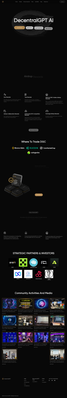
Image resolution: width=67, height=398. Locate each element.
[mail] (62, 2)
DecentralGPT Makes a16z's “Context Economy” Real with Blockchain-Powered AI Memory (9, 311)
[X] (49, 380)
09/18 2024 (20, 347)
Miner (32, 1)
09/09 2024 (4, 364)
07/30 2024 (51, 364)
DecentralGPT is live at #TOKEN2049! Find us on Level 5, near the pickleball (25, 345)
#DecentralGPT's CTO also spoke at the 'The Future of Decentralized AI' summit (57, 362)
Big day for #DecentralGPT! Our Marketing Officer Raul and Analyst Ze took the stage (57, 311)
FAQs (25, 380)
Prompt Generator (26, 1)
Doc (25, 383)
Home (16, 1)
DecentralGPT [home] (7, 378)
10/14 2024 (4, 347)
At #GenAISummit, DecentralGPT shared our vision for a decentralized (25, 328)
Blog (41, 1)
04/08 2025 (20, 313)
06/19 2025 (4, 313)
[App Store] (29, 29)
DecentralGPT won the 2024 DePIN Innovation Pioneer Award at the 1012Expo (9, 345)
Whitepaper (26, 382)
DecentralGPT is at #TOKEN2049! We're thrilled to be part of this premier (40, 345)
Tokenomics (46, 1)
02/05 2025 (36, 313)
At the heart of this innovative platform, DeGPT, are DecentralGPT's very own (57, 328)
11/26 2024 (4, 330)
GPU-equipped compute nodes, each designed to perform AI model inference (41, 328)
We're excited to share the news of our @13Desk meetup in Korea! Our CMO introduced (9, 362)
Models (20, 1)
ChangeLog (26, 385)
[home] (3, 1)
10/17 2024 (51, 330)
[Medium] (54, 380)
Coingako (44, 382)
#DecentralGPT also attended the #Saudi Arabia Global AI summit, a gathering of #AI (56, 345)
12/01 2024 (51, 313)
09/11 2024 (51, 347)
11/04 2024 (20, 330)
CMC (43, 380)
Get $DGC (37, 1)
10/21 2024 (36, 330)
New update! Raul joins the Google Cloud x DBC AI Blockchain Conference (9, 328)
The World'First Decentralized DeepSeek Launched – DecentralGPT (41, 311)
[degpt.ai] (39, 195)
